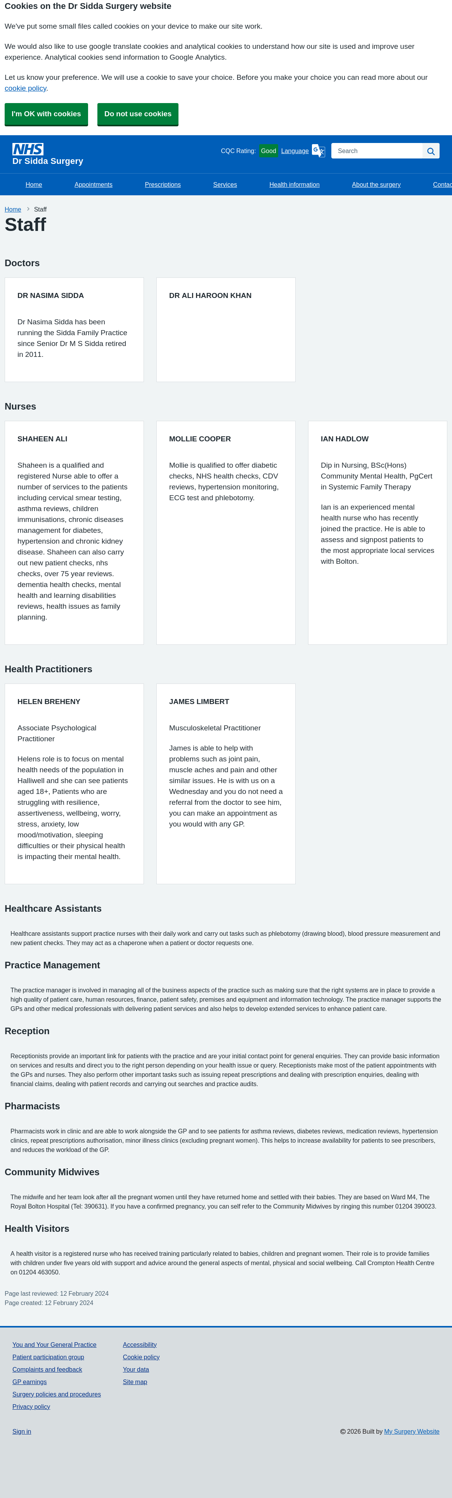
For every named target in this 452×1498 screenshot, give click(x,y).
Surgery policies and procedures (56, 1394)
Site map (135, 1382)
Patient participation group (48, 1357)
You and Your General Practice (54, 1344)
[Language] (303, 150)
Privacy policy (31, 1406)
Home (34, 184)
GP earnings (29, 1382)
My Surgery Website (412, 1431)
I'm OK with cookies (46, 113)
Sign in (21, 1431)
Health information (294, 184)
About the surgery (376, 184)
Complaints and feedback (47, 1369)
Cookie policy (141, 1357)
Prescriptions (163, 184)
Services (225, 184)
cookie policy (25, 88)
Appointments (93, 184)
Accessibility (140, 1344)
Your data (136, 1369)
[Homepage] (115, 154)
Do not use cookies (137, 113)
